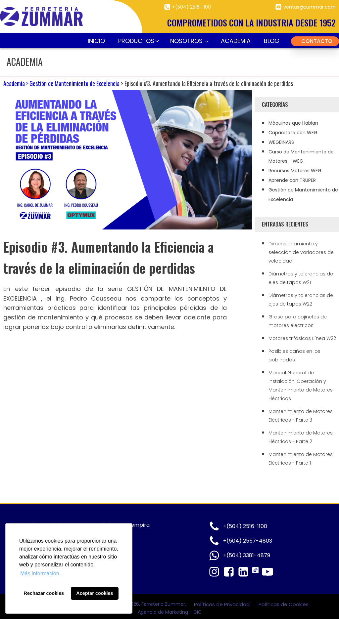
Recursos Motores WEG (294, 170)
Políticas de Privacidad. (223, 604)
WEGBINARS (281, 142)
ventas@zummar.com (309, 7)
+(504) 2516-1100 (191, 7)
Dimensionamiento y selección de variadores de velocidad (301, 252)
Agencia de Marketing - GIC (170, 612)
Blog (271, 41)
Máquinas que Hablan (293, 123)
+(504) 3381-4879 (246, 555)
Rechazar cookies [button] (44, 593)
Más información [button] (39, 573)
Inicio (96, 41)
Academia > (15, 83)
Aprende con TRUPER (292, 180)
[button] (138, 41)
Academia (236, 41)
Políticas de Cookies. (284, 604)
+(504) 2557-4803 (247, 541)
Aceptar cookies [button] (94, 593)
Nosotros (186, 41)
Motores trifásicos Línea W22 (302, 338)
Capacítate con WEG (292, 132)
